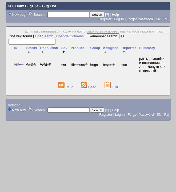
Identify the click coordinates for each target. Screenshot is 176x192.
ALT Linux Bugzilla (22, 6)
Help (115, 15)
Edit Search (44, 36)
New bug (19, 15)
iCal (111, 87)
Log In (119, 19)
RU (166, 19)
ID (15, 48)
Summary (147, 48)
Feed (89, 87)
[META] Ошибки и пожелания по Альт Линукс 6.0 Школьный (152, 65)
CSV (66, 87)
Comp (95, 48)
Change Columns (70, 36)
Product (77, 48)
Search (39, 15)
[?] (107, 15)
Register (104, 19)
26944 (18, 65)
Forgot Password (140, 19)
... (166, 31)
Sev (64, 50)
